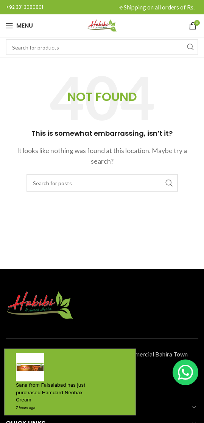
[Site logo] (102, 24)
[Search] (102, 47)
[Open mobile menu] (19, 25)
